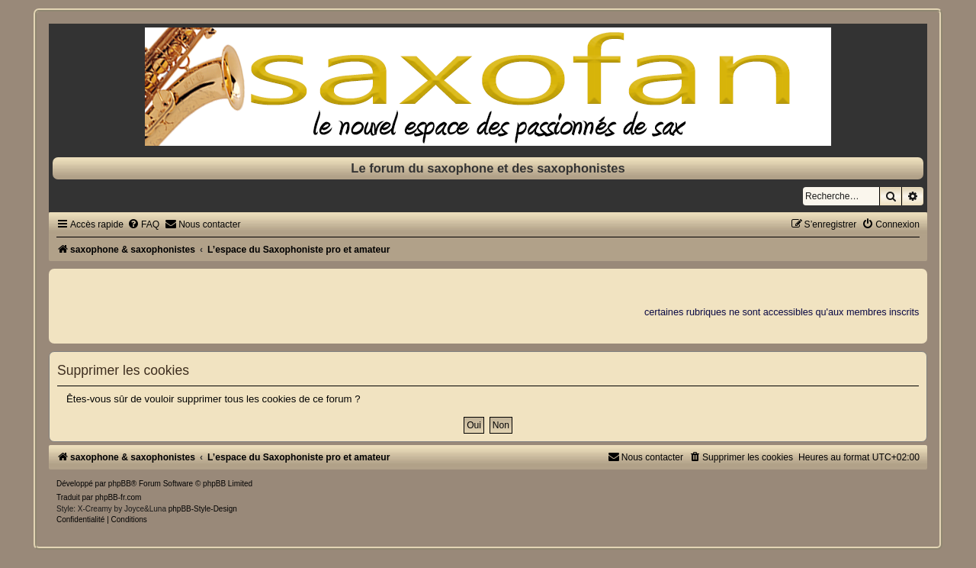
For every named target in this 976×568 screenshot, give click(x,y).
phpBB (119, 483)
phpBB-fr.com (118, 497)
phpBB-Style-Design (203, 509)
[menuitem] (143, 224)
